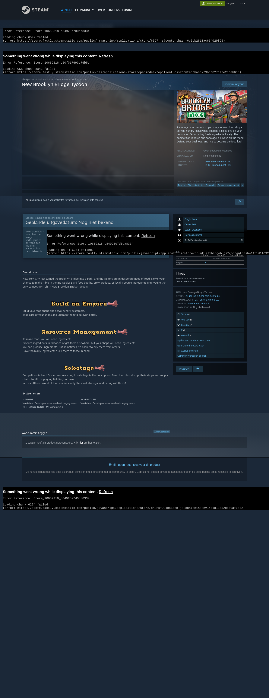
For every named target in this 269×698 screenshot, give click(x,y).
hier (81, 449)
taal (241, 3)
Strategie (198, 190)
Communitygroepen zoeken (192, 360)
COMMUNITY (84, 10)
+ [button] (242, 190)
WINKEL (66, 10)
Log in (28, 204)
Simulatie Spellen (45, 84)
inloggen (230, 3)
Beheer (181, 190)
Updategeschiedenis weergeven (194, 345)
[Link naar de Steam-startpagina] (38, 12)
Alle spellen (28, 84)
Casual (188, 300)
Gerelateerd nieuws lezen (190, 350)
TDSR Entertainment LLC (217, 166)
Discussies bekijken (187, 355)
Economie (210, 190)
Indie (195, 300)
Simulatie (204, 300)
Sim (189, 190)
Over (101, 10)
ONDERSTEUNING (121, 10)
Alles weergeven (161, 438)
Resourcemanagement (228, 190)
